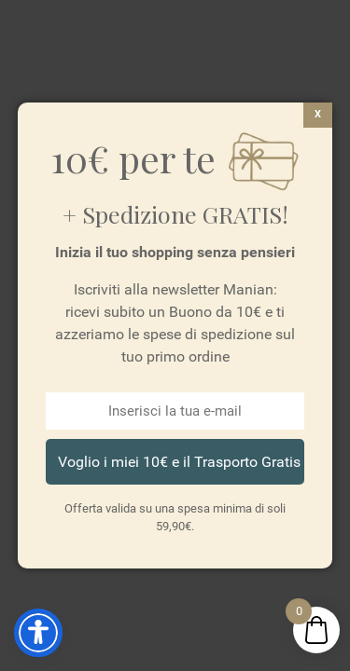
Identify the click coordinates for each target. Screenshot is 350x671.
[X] (317, 115)
